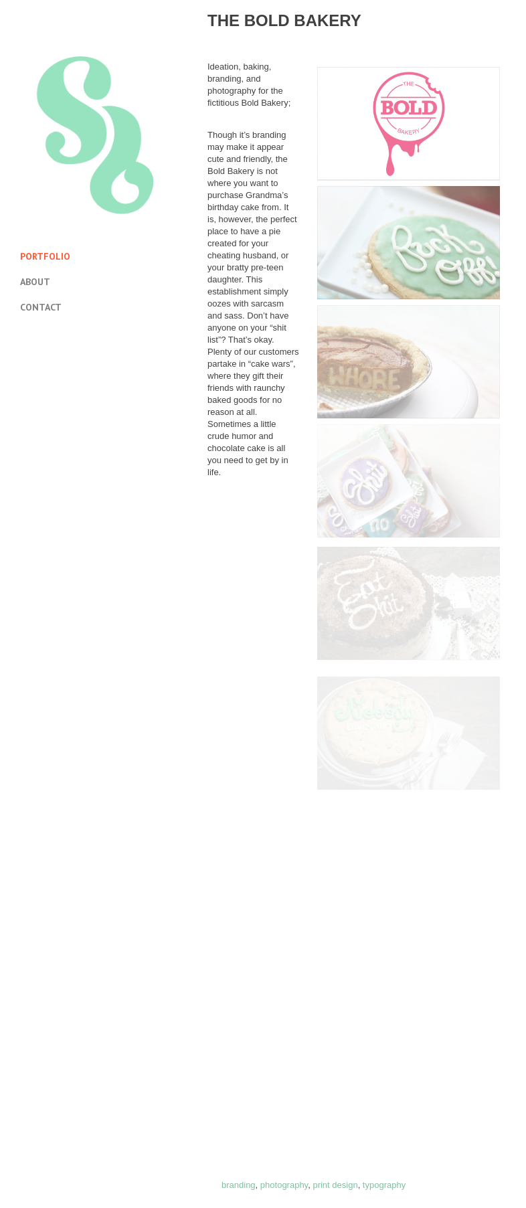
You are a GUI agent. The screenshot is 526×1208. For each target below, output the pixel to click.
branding (239, 1185)
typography (384, 1185)
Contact (41, 307)
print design (335, 1185)
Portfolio (45, 256)
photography (284, 1185)
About (35, 282)
